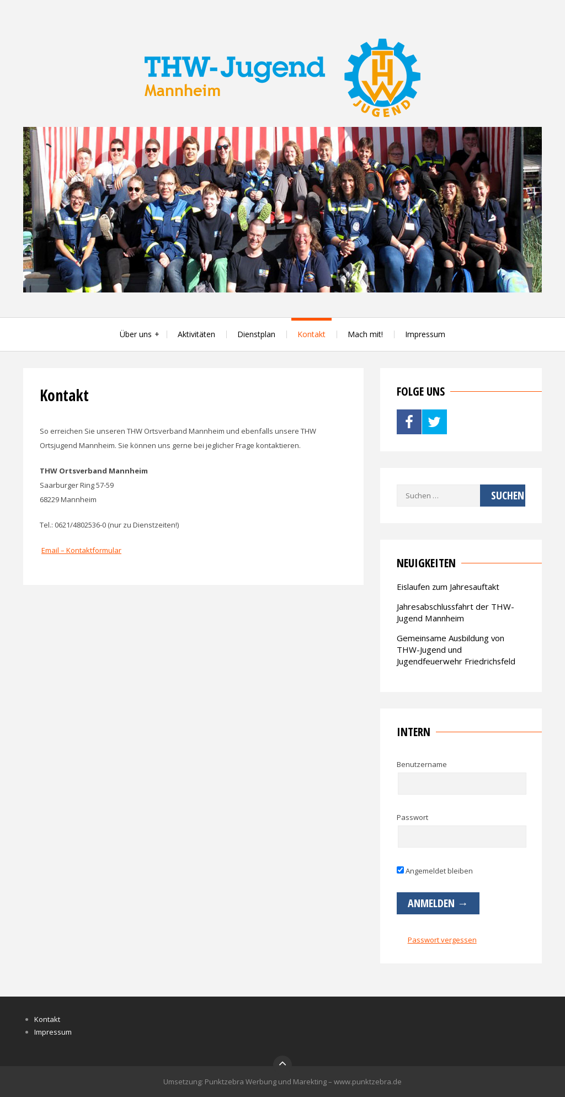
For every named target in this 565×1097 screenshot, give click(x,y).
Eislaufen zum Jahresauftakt (448, 586)
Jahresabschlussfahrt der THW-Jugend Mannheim (455, 612)
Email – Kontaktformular (81, 550)
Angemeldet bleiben (435, 871)
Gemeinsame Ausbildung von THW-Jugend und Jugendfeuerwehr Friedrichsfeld (456, 649)
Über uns (136, 334)
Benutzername (422, 764)
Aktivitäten (196, 334)
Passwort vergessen (442, 940)
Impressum (425, 334)
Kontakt (311, 334)
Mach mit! (365, 334)
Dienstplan (256, 334)
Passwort (412, 817)
